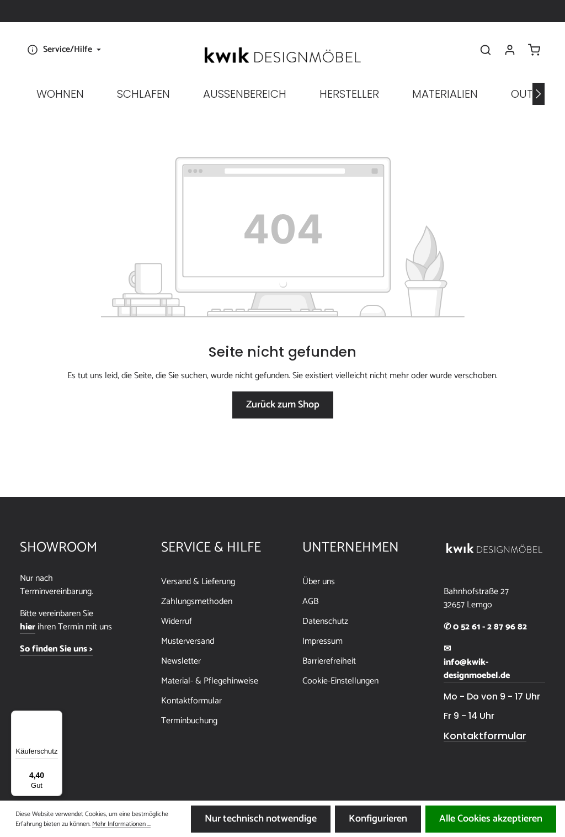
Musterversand (187, 641)
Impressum (322, 641)
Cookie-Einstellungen (340, 681)
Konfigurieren (378, 818)
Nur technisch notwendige (261, 818)
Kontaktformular (191, 700)
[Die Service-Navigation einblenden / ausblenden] (62, 50)
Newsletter (181, 661)
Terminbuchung (189, 720)
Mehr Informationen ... (121, 824)
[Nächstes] (538, 93)
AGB (310, 601)
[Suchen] (486, 50)
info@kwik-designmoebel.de (477, 669)
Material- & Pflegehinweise (209, 681)
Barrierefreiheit (329, 661)
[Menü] (55, 717)
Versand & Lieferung (198, 581)
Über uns (318, 581)
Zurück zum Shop (282, 404)
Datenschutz (325, 621)
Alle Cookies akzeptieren (490, 818)
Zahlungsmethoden (196, 601)
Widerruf (176, 621)
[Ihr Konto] (510, 50)
